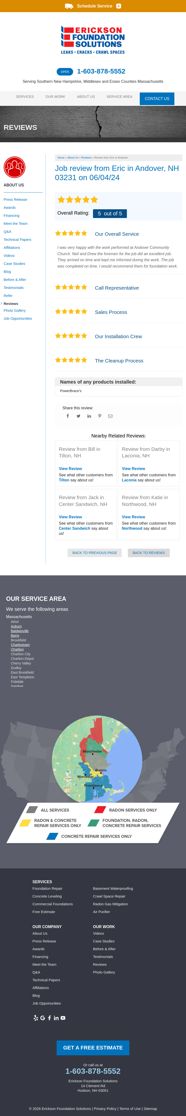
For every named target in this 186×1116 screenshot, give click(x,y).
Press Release (15, 197)
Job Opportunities (18, 316)
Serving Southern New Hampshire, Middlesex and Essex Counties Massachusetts (93, 81)
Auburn (16, 623)
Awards (10, 205)
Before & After (15, 277)
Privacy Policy (105, 1106)
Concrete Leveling (47, 893)
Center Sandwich (74, 526)
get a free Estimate (93, 1045)
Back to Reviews (149, 550)
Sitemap (150, 1106)
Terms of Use (130, 1106)
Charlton (17, 646)
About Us (87, 97)
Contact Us (161, 97)
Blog (7, 269)
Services (22, 97)
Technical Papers (17, 237)
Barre (15, 633)
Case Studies (14, 261)
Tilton (64, 477)
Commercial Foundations (52, 901)
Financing (11, 213)
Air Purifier (101, 909)
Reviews (11, 301)
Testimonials (14, 285)
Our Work (55, 97)
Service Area (123, 97)
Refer (8, 293)
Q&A (7, 229)
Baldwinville (20, 628)
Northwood (132, 526)
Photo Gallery (15, 308)
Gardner (17, 683)
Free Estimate (43, 909)
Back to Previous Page (94, 550)
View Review (70, 466)
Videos (9, 253)
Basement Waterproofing (113, 886)
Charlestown (20, 642)
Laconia (129, 477)
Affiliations (12, 245)
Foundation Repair (47, 886)
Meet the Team (16, 221)
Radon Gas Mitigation (110, 901)
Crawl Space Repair (109, 893)
